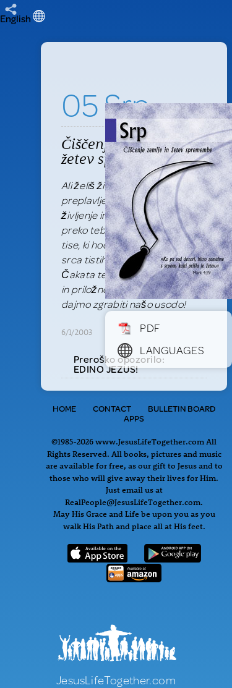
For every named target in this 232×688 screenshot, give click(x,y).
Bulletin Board (181, 408)
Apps (134, 418)
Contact (112, 408)
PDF (139, 328)
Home (64, 408)
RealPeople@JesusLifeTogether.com (132, 501)
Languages (161, 350)
